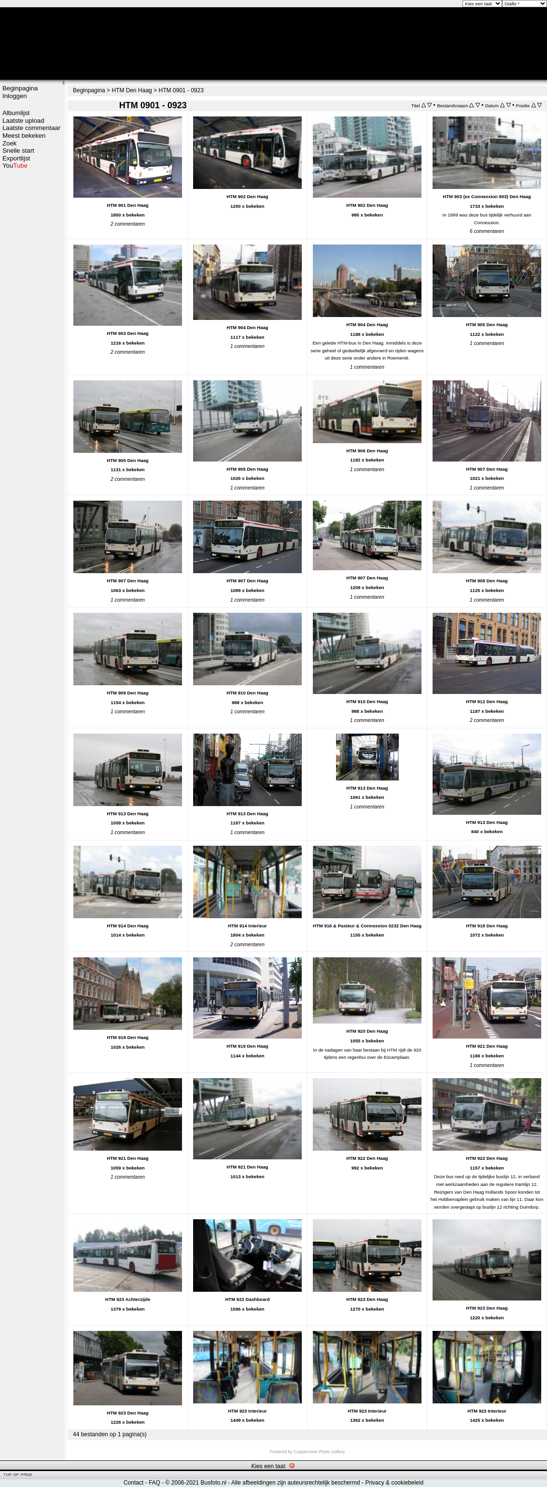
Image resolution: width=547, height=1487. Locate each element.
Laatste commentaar (31, 127)
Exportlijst (16, 158)
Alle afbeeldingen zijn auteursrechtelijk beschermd (295, 1482)
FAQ (154, 1482)
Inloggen (14, 96)
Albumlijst (15, 112)
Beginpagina (20, 88)
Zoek (9, 143)
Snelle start (18, 150)
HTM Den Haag (132, 90)
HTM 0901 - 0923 (180, 90)
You (15, 165)
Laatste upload (23, 120)
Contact (133, 1482)
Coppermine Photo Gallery (319, 1451)
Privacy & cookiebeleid (394, 1482)
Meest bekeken (23, 135)
